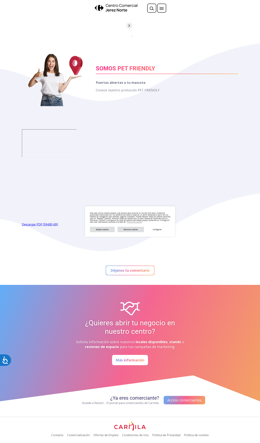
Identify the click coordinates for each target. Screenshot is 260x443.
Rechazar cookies (131, 229)
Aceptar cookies (102, 229)
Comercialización (78, 435)
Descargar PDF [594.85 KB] (40, 224)
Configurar (157, 229)
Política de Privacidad (166, 435)
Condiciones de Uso (135, 435)
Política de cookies (134, 222)
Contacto (57, 435)
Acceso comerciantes (184, 400)
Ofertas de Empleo (106, 435)
